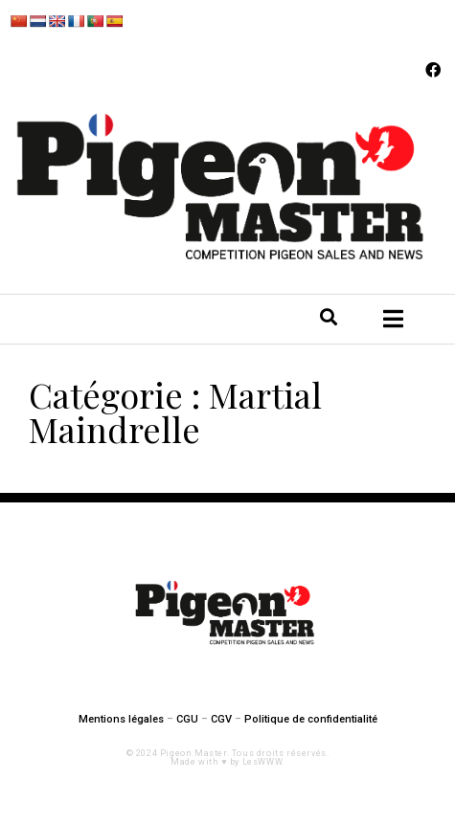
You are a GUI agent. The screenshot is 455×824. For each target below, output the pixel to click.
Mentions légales (121, 719)
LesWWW (262, 762)
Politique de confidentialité (310, 719)
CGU (187, 719)
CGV (221, 719)
